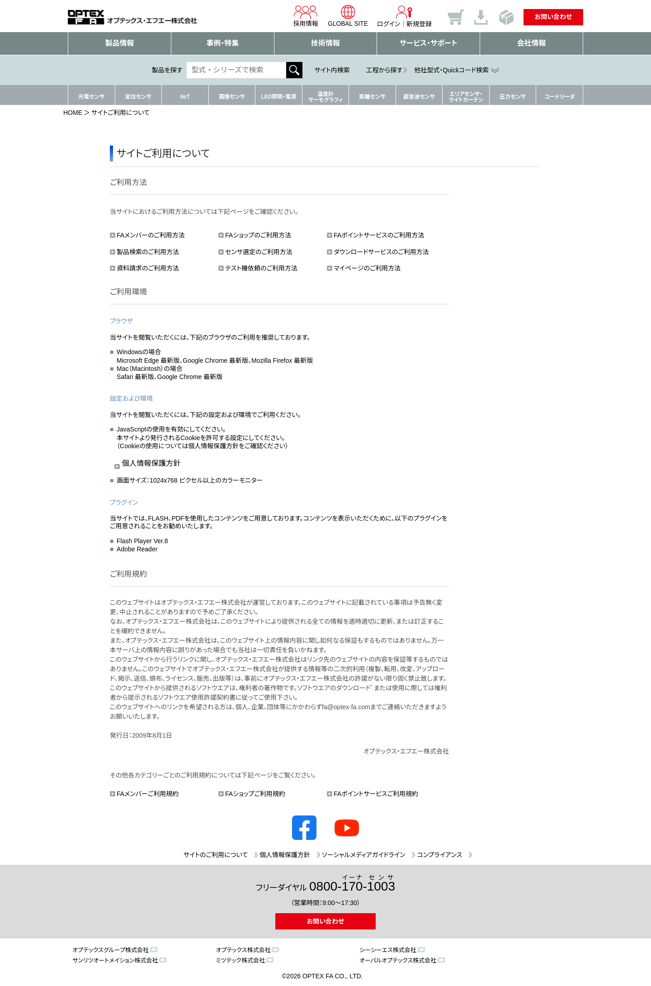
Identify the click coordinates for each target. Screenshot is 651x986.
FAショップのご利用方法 (258, 235)
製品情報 (119, 43)
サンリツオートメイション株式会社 (115, 960)
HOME (72, 112)
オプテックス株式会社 (243, 950)
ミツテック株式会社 (240, 960)
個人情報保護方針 (151, 463)
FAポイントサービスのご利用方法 (379, 235)
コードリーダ (559, 97)
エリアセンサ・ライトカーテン (465, 97)
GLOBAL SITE (347, 16)
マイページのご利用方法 (367, 268)
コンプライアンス (439, 854)
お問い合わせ (553, 16)
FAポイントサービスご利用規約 (376, 793)
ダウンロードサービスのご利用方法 (381, 252)
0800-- (352, 883)
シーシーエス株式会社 (387, 950)
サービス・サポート (429, 43)
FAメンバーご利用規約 (148, 793)
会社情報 (531, 43)
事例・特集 (222, 43)
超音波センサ (419, 97)
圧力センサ (513, 97)
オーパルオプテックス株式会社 (397, 960)
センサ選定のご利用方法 (258, 252)
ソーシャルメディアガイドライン (363, 854)
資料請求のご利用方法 (148, 268)
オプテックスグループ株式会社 (110, 950)
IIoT (185, 97)
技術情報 (325, 43)
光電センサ (91, 97)
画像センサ (232, 97)
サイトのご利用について (216, 854)
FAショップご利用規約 (255, 793)
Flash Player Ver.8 (142, 541)
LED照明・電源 (278, 97)
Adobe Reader (137, 549)
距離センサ (372, 97)
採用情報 (305, 16)
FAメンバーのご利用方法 (151, 235)
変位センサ (138, 97)
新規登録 (419, 24)
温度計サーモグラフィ (325, 97)
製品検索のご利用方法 (148, 252)
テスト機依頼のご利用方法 (261, 268)
